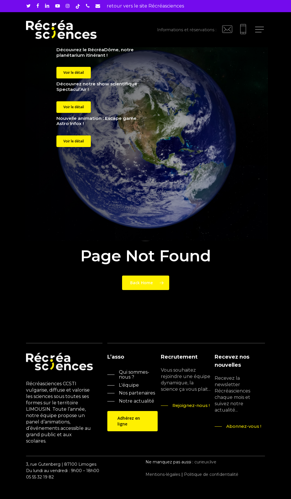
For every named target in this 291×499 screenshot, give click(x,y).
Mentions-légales (163, 474)
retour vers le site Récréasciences (145, 6)
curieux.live (205, 462)
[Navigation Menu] (260, 30)
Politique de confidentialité (211, 474)
